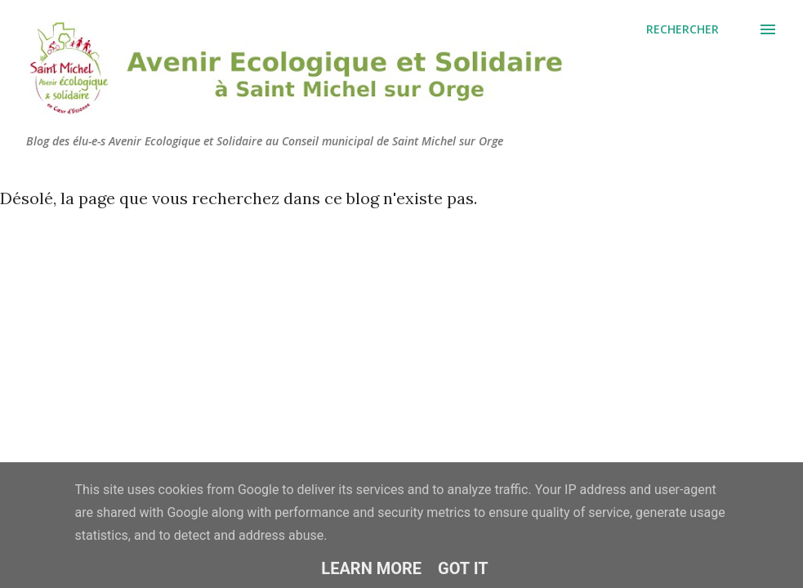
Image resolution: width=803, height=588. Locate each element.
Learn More (371, 568)
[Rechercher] (682, 29)
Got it (463, 568)
